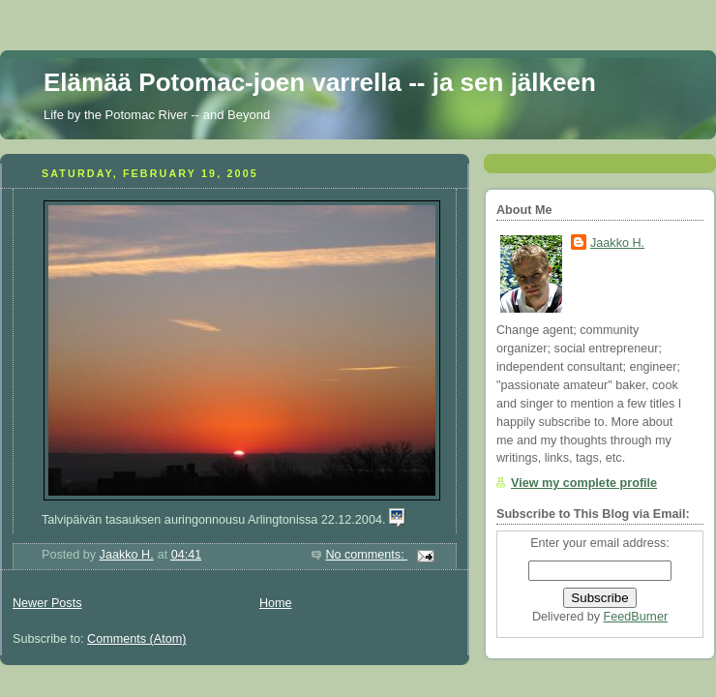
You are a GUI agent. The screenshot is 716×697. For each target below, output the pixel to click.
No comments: (366, 554)
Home (275, 603)
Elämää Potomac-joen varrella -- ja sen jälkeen (320, 82)
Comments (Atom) (136, 639)
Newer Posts (47, 603)
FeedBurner (636, 616)
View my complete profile (584, 483)
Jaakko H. (617, 243)
